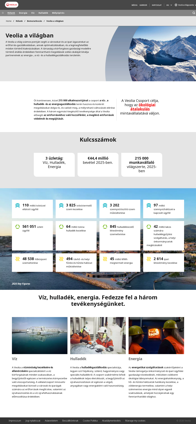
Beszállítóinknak (70, 420)
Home (8, 21)
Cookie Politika (90, 420)
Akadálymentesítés (111, 420)
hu (167, 5)
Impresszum (15, 420)
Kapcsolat (157, 5)
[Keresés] (194, 13)
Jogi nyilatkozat (33, 420)
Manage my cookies (135, 420)
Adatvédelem (51, 420)
